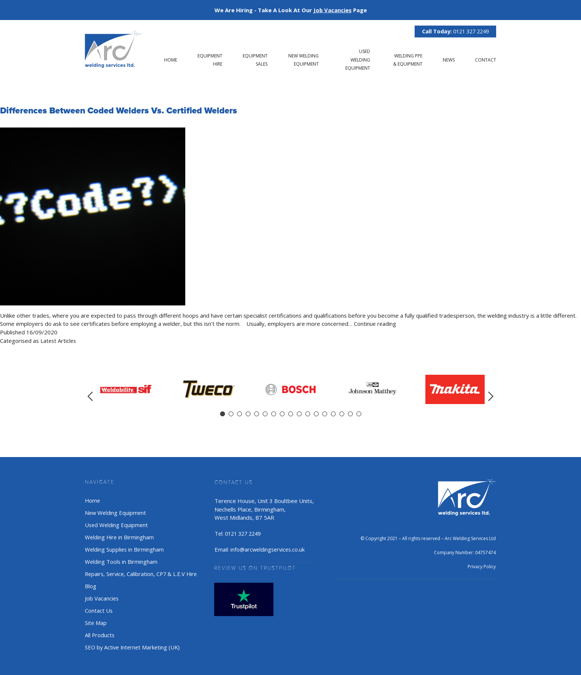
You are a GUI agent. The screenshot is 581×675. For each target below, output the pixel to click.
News (449, 60)
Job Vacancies (102, 596)
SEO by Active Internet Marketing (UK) (134, 644)
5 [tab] (256, 413)
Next (490, 395)
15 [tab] (341, 413)
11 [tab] (307, 413)
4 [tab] (248, 413)
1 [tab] (222, 413)
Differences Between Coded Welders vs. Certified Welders (120, 110)
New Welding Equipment (116, 512)
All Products (100, 632)
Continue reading (375, 323)
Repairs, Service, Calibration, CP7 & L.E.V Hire (142, 572)
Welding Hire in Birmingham (120, 536)
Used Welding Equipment (357, 59)
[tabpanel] (126, 389)
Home (170, 60)
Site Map (96, 620)
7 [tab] (273, 413)
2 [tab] (231, 413)
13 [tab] (324, 413)
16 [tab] (350, 413)
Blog (90, 584)
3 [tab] (239, 413)
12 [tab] (316, 413)
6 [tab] (265, 413)
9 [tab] (290, 413)
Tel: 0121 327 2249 (241, 533)
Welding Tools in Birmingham (121, 560)
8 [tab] (282, 413)
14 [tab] (333, 413)
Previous (90, 395)
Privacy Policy (482, 566)
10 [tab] (299, 413)
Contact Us (99, 608)
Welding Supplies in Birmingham (125, 548)
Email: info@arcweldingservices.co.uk (262, 548)
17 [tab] (358, 413)
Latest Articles (58, 340)
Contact (485, 60)
